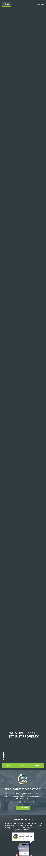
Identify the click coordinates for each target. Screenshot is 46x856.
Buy (8, 765)
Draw (37, 765)
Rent (23, 765)
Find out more (23, 808)
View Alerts (22, 838)
